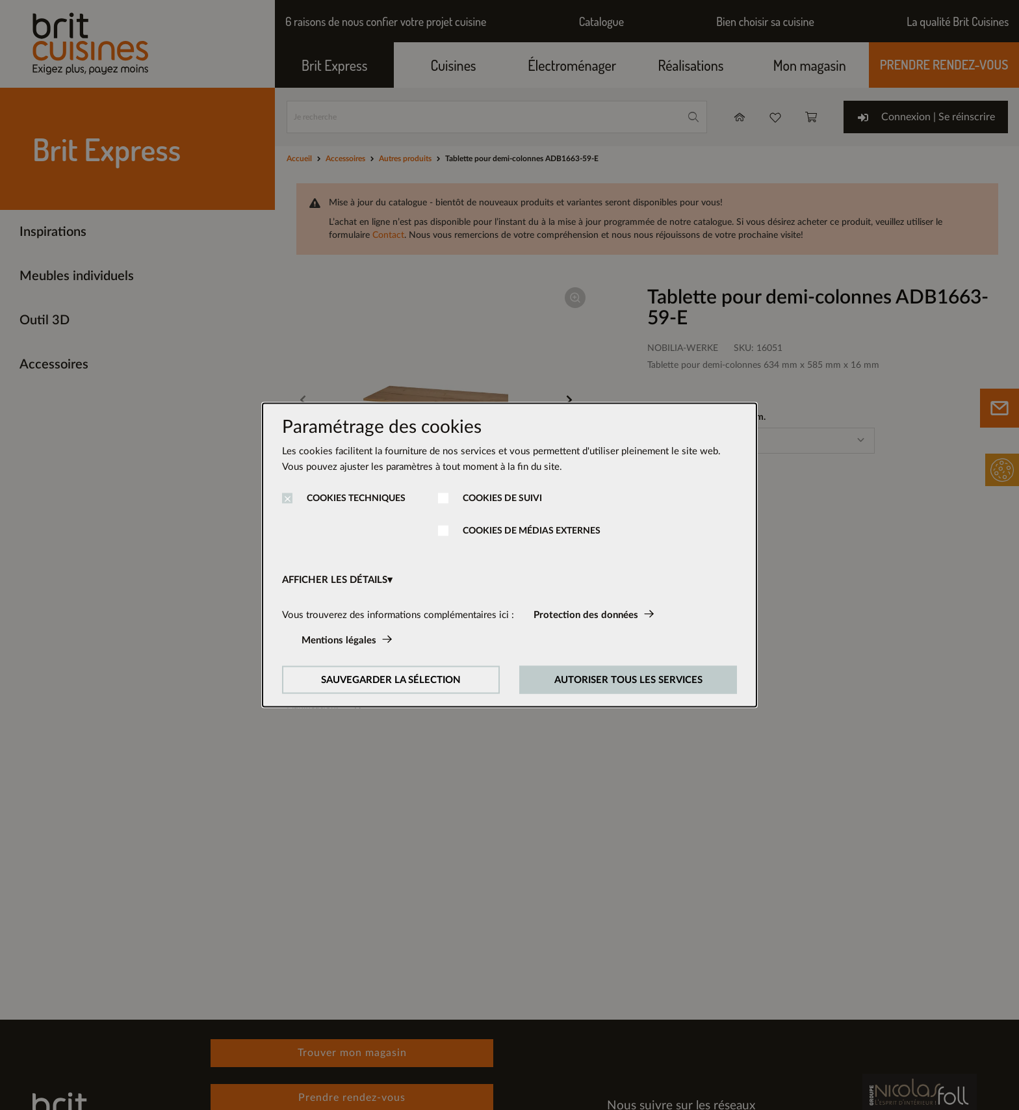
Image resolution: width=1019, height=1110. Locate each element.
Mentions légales (339, 640)
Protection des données (586, 615)
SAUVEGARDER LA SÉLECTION (391, 680)
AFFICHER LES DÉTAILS (334, 580)
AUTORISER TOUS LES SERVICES (628, 680)
